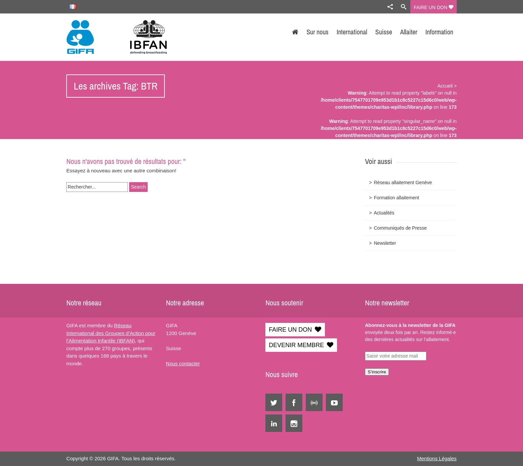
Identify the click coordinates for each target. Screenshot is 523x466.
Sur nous (317, 31)
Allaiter (408, 31)
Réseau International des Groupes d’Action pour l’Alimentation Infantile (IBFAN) (110, 333)
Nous (172, 363)
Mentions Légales (437, 458)
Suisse (383, 31)
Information (439, 31)
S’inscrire (377, 371)
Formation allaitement (396, 197)
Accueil (444, 86)
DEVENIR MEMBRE (296, 345)
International (352, 31)
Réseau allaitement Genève (403, 182)
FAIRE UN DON (433, 7)
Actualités (384, 212)
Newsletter (385, 243)
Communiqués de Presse (400, 228)
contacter (189, 363)
